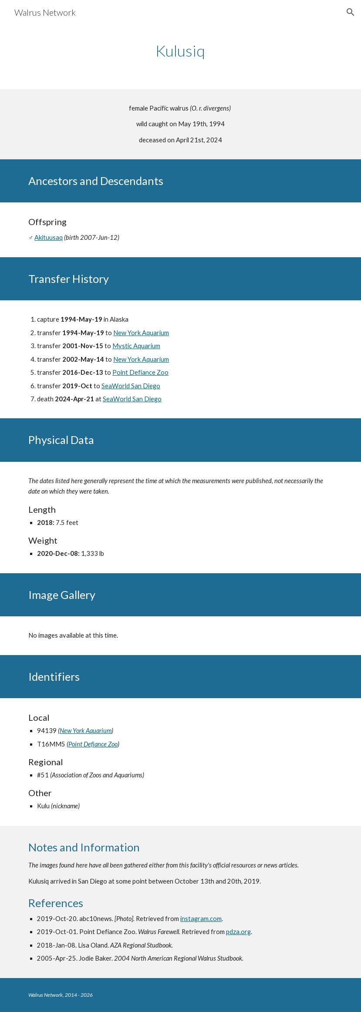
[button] (350, 12)
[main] (180, 51)
